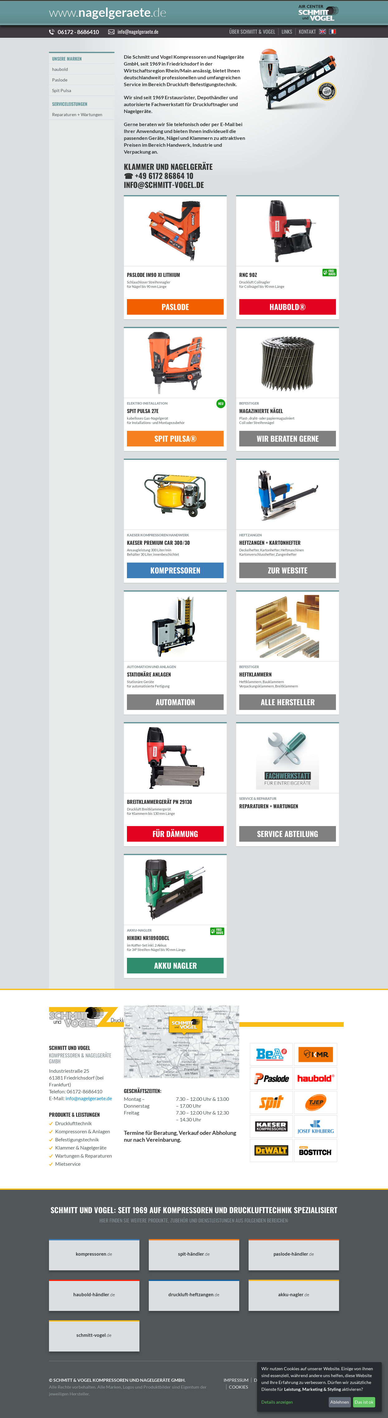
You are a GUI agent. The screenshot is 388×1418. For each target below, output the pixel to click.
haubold (60, 69)
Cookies (238, 1387)
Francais (332, 31)
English (322, 31)
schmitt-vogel (94, 1335)
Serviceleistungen (69, 104)
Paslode (59, 79)
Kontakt (307, 31)
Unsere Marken (67, 58)
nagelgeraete (107, 12)
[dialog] (319, 1387)
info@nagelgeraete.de (138, 31)
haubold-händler (94, 1294)
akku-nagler (293, 1294)
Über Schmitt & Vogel (252, 31)
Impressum (236, 1380)
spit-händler (194, 1254)
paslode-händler (294, 1254)
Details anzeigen (277, 1402)
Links (287, 31)
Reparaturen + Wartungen (77, 114)
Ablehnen (339, 1402)
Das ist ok (364, 1402)
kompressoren (94, 1254)
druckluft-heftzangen (194, 1294)
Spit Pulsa (61, 90)
